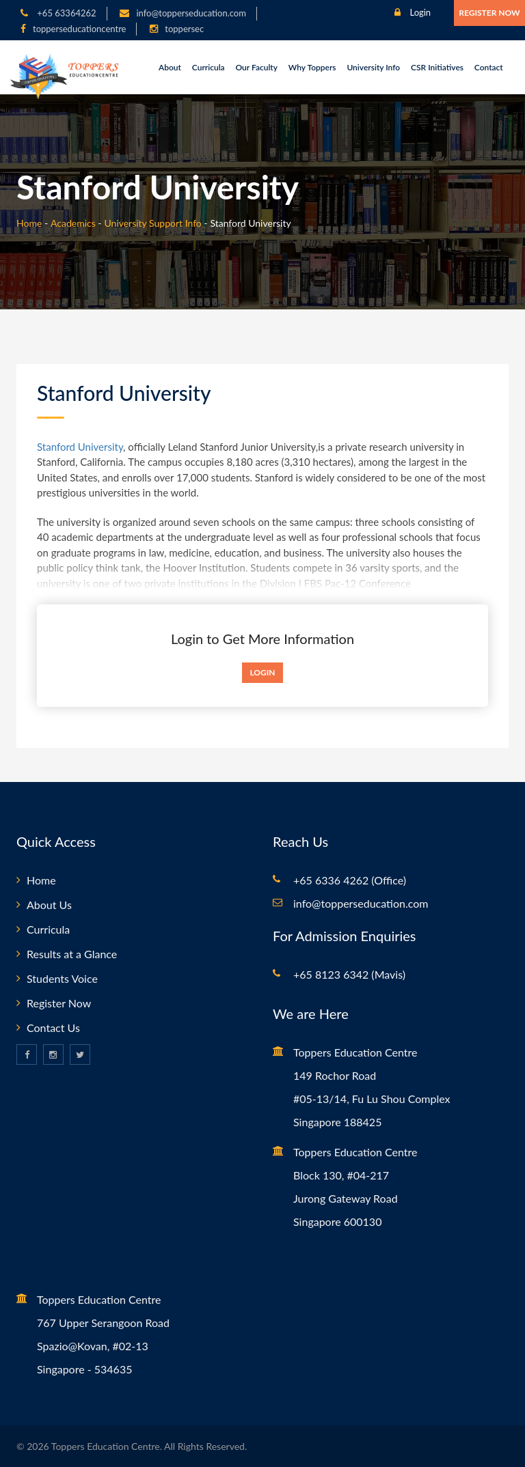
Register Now (489, 13)
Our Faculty (256, 67)
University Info (373, 67)
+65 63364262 (65, 13)
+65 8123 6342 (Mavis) (349, 974)
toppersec (184, 28)
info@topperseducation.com (190, 13)
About (170, 67)
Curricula (208, 67)
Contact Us (53, 1027)
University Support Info (152, 223)
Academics (73, 223)
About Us (49, 904)
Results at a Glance (72, 953)
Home (29, 223)
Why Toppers (312, 67)
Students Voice (62, 978)
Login (412, 12)
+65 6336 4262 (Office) (349, 880)
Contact (488, 67)
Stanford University (80, 447)
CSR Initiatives (437, 67)
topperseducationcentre (79, 28)
